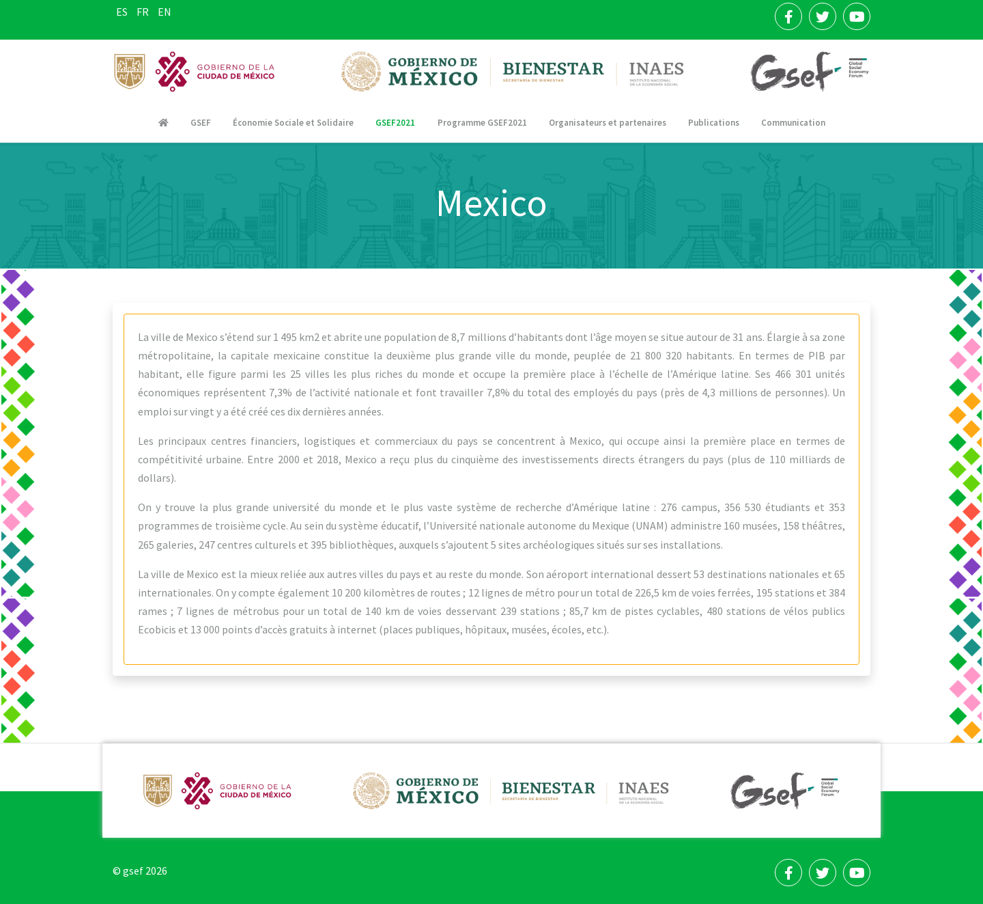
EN (164, 11)
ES (123, 11)
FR (144, 11)
